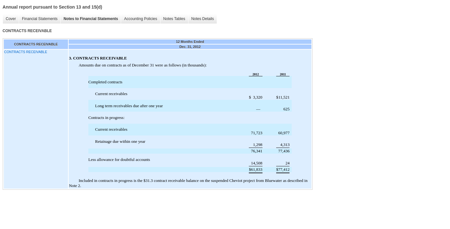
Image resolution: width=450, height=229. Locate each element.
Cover (11, 19)
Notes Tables (174, 19)
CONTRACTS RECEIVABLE (25, 52)
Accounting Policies (140, 19)
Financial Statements (40, 19)
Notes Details (202, 19)
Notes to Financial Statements (91, 19)
